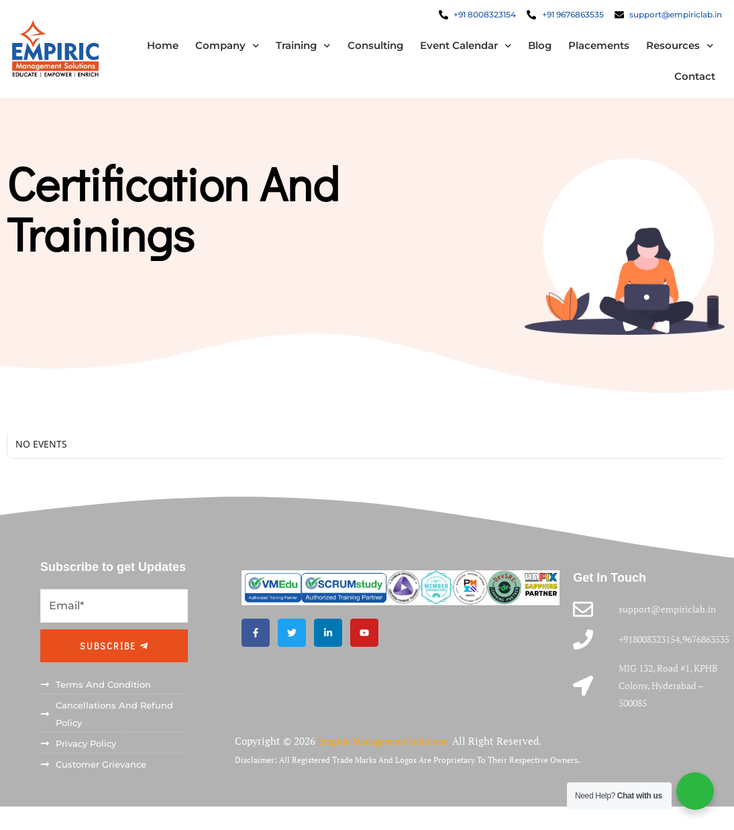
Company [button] (219, 50)
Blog (531, 50)
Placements (590, 50)
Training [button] (295, 50)
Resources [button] (672, 50)
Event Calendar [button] (457, 50)
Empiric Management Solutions (392, 753)
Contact (686, 80)
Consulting (367, 50)
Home (154, 50)
